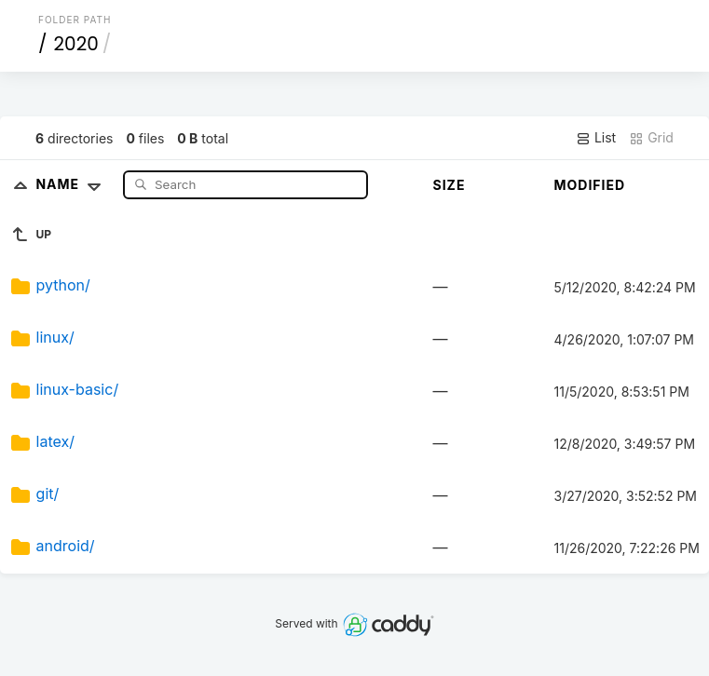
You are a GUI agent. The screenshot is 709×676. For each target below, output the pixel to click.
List (596, 137)
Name (72, 184)
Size (449, 185)
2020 (76, 44)
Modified (590, 185)
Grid (651, 137)
